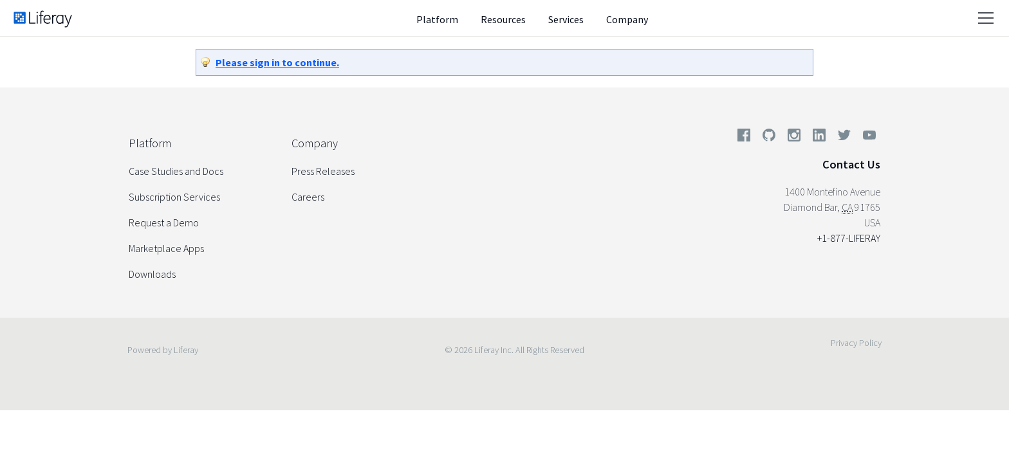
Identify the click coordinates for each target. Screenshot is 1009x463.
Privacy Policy (856, 343)
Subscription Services (174, 196)
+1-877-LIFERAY (848, 238)
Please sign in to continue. (277, 62)
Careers (308, 196)
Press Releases (323, 171)
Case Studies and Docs (176, 171)
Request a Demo (164, 222)
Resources (503, 19)
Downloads (152, 274)
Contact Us (851, 164)
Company (627, 19)
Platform (437, 19)
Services (566, 19)
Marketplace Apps (166, 248)
